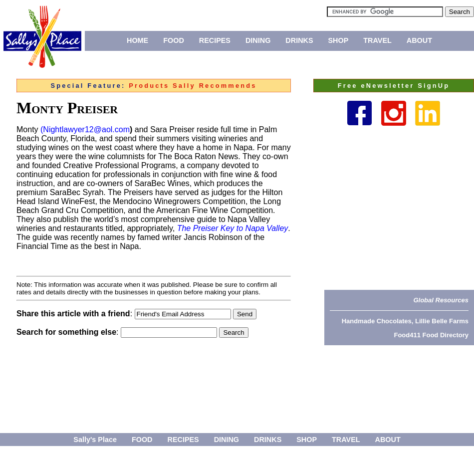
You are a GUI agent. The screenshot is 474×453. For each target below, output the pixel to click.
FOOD (173, 40)
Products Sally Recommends (192, 85)
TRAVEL (377, 40)
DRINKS (299, 40)
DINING (257, 40)
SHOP (338, 40)
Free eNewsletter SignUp (394, 85)
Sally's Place (95, 440)
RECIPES (215, 40)
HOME (137, 40)
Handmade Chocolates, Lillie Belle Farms (405, 321)
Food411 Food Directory (431, 335)
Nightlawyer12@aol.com (86, 129)
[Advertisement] (399, 207)
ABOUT (419, 40)
